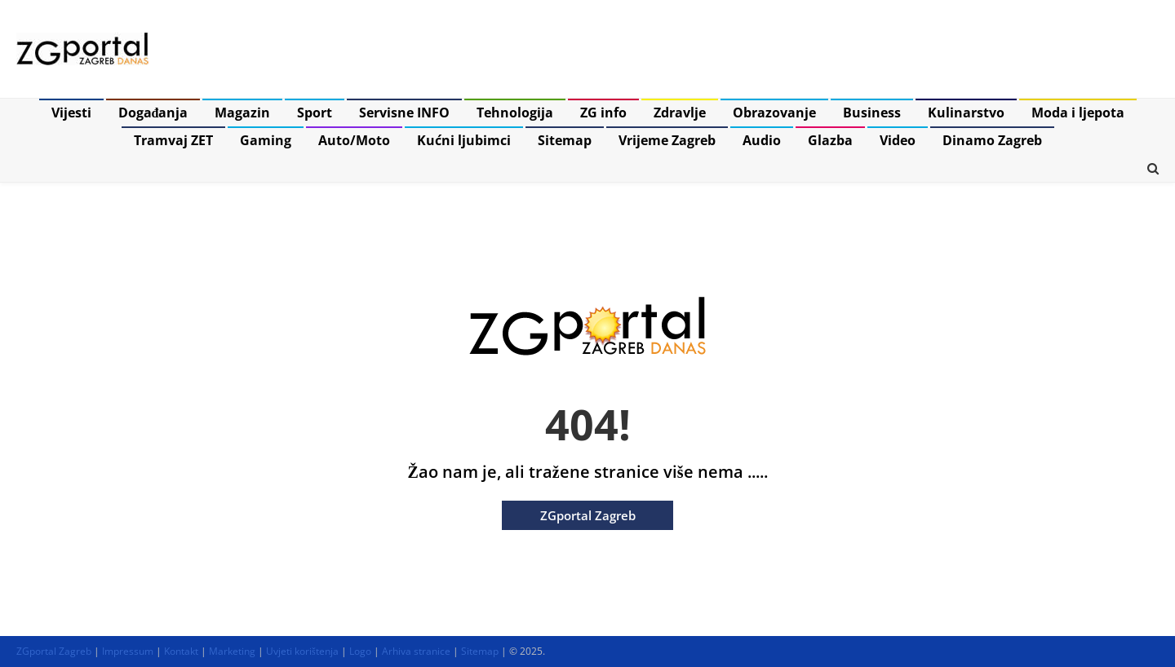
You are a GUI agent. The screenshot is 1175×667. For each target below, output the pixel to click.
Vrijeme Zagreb (667, 140)
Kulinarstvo (966, 112)
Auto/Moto (354, 140)
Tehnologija (515, 112)
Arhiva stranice (416, 651)
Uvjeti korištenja (302, 651)
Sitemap (565, 140)
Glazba (830, 140)
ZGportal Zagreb (588, 515)
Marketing (232, 651)
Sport (314, 112)
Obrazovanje (774, 112)
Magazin (242, 112)
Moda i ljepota (1077, 112)
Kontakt (181, 651)
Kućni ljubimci (464, 140)
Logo (360, 651)
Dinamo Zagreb (992, 140)
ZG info (603, 112)
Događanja (153, 112)
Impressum (127, 651)
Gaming (265, 140)
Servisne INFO (404, 112)
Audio (762, 140)
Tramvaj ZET (173, 140)
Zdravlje (680, 112)
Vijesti (71, 112)
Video (898, 140)
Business (872, 112)
